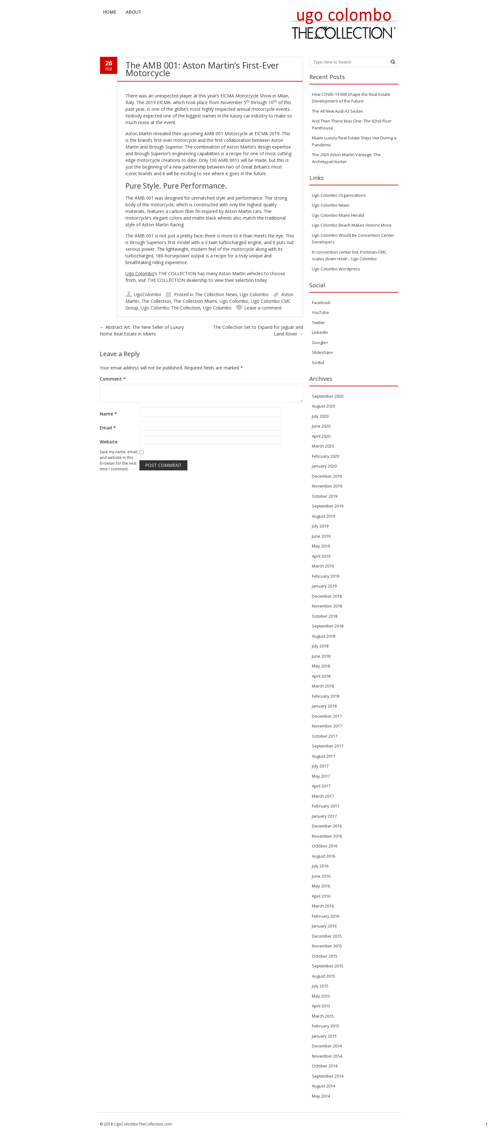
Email (108, 428)
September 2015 (327, 966)
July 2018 (320, 646)
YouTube (320, 312)
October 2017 (324, 736)
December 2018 (327, 596)
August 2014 (323, 1086)
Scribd (318, 362)
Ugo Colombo (139, 273)
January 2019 (324, 586)
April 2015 (321, 1006)
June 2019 (321, 536)
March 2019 (323, 566)
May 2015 (321, 996)
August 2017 (323, 756)
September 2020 (327, 396)
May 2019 (321, 546)
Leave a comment (263, 308)
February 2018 (325, 696)
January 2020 (324, 466)
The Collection (156, 301)
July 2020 (320, 416)
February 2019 (325, 576)
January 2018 (324, 706)
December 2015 (327, 936)
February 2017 (325, 806)
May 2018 (321, 666)
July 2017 (320, 766)
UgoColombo (147, 294)
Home (109, 12)
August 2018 (323, 636)
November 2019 (327, 486)
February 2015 (325, 1026)
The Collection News (216, 294)
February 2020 (325, 456)
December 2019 (327, 476)
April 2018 (321, 676)
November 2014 (327, 1056)
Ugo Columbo (217, 308)
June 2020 (321, 426)
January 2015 (324, 1036)
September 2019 (327, 506)
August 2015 (323, 976)
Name (108, 414)
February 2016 (325, 916)
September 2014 (327, 1076)
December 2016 (327, 826)
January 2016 (324, 926)
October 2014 (324, 1066)
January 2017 (324, 816)
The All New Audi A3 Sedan (337, 111)
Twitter (318, 322)
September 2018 (327, 626)
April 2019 (321, 556)
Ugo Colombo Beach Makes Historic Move (352, 225)
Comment (113, 379)
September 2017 (327, 746)
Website (109, 442)
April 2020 (321, 436)
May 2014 (321, 1096)
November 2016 (327, 836)
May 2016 (321, 886)
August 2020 (323, 406)
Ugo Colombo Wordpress (336, 269)
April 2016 (321, 896)
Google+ (320, 342)
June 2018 (321, 656)
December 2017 (327, 716)
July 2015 (320, 986)
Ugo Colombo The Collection (170, 308)
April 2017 (321, 786)
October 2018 (324, 616)
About (133, 12)
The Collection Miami (195, 301)
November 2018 (327, 606)
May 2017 (321, 776)
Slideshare (322, 352)
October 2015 (324, 956)
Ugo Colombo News (330, 205)
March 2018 (323, 686)
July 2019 (320, 526)
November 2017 (327, 726)
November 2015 (327, 946)
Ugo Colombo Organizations (339, 195)
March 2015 (323, 1016)
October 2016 (324, 846)
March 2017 (323, 796)
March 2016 (323, 906)
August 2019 (323, 516)
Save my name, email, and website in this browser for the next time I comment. (119, 460)
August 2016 (323, 856)
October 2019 (324, 496)
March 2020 (323, 446)
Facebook (321, 302)
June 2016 (321, 876)
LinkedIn (320, 332)
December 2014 (327, 1046)
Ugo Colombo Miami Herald (338, 215)
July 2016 (320, 866)
